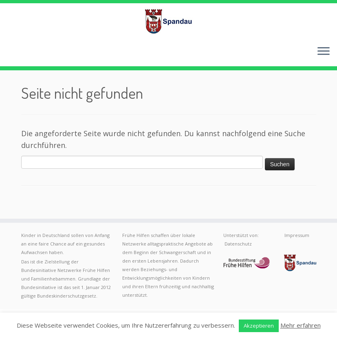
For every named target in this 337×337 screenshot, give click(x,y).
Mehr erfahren (300, 325)
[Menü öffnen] (323, 52)
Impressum (296, 235)
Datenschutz (238, 244)
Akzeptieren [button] (259, 325)
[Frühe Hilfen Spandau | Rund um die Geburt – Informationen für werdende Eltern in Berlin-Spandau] (168, 21)
